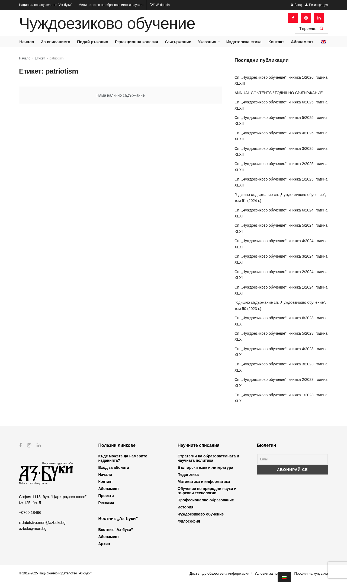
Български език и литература (205, 467)
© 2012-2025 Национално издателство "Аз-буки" (55, 573)
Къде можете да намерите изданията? (122, 458)
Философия (189, 521)
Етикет (40, 58)
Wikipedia (160, 5)
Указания (207, 41)
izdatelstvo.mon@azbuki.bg (42, 522)
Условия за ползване (272, 573)
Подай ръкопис (92, 41)
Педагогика (188, 474)
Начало (27, 41)
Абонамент (302, 41)
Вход (296, 5)
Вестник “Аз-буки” (115, 529)
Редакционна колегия (136, 41)
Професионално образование (206, 500)
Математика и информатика (204, 481)
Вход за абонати (113, 467)
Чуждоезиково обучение (107, 23)
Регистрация (316, 5)
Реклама (106, 503)
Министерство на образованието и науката (111, 5)
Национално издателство (45, 5)
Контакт (276, 41)
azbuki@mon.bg (32, 528)
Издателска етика (244, 41)
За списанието (55, 41)
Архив (104, 544)
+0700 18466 (30, 512)
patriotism (57, 58)
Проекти (106, 496)
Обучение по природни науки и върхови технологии (207, 490)
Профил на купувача (311, 573)
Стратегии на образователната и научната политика (208, 458)
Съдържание (178, 41)
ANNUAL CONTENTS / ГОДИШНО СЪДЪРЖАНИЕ (278, 93)
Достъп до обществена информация (219, 573)
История (185, 507)
